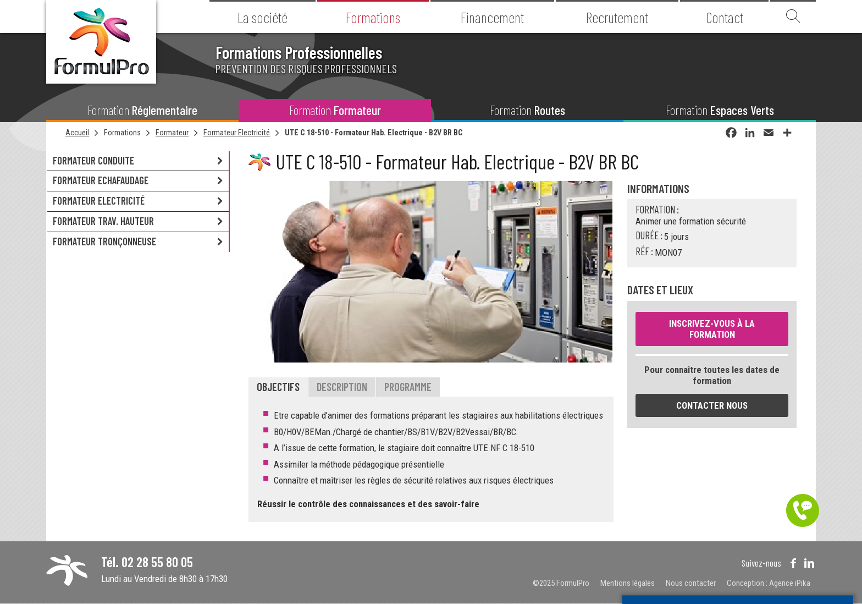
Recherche (793, 16)
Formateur (172, 132)
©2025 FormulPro (561, 583)
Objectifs (278, 386)
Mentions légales (627, 583)
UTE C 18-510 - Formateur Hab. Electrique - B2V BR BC (374, 132)
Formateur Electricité (236, 132)
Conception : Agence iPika (768, 583)
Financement (492, 17)
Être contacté (802, 510)
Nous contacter (691, 583)
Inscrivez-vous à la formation (712, 329)
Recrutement (617, 17)
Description (342, 386)
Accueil (77, 132)
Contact (724, 17)
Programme (408, 386)
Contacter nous (712, 405)
